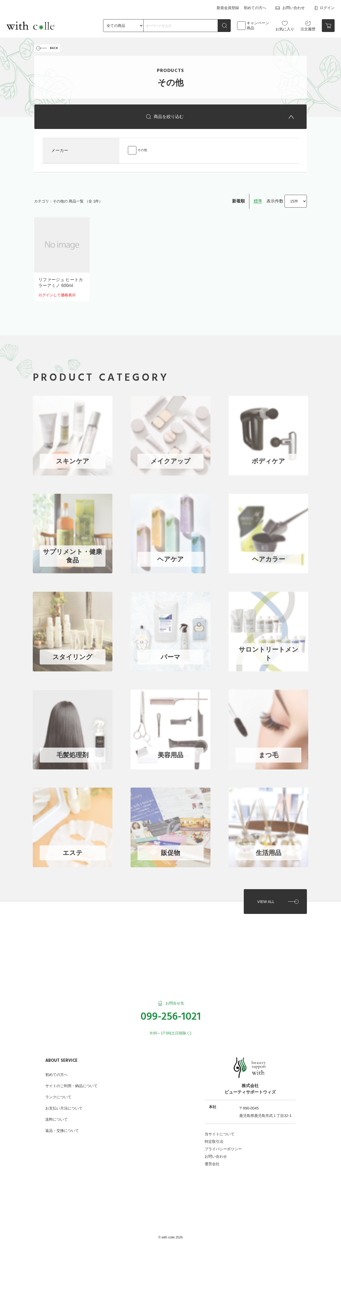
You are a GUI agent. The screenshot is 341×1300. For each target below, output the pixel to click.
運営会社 (212, 1160)
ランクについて (58, 1093)
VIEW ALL (265, 897)
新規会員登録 (228, 7)
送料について (56, 1115)
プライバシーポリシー (223, 1145)
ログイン (324, 7)
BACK (54, 48)
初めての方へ (254, 7)
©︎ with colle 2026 (170, 1233)
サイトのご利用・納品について (71, 1082)
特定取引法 (214, 1137)
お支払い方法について (64, 1104)
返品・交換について (62, 1126)
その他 (142, 151)
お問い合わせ (290, 7)
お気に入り (284, 25)
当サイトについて (219, 1130)
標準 (258, 202)
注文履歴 (308, 25)
